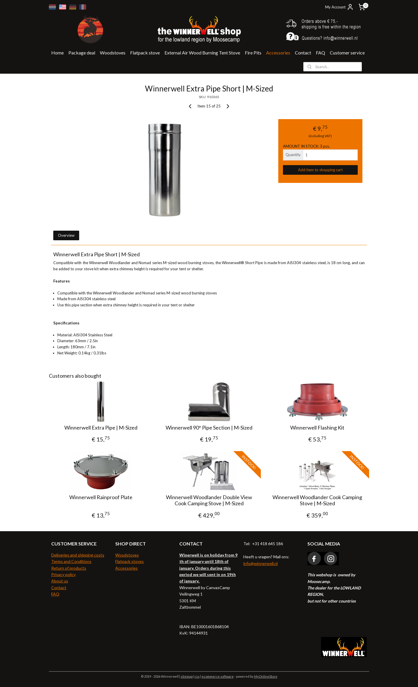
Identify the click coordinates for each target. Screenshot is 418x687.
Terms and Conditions (71, 561)
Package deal (81, 52)
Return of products (68, 568)
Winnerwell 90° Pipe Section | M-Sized (209, 428)
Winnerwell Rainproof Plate (100, 497)
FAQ (320, 52)
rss (197, 676)
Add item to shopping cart (320, 169)
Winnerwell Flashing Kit (317, 428)
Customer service (347, 52)
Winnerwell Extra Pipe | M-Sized (100, 428)
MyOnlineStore (265, 676)
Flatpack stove (145, 52)
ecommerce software (218, 676)
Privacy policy (63, 574)
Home (57, 52)
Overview (66, 235)
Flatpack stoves (129, 561)
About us (59, 580)
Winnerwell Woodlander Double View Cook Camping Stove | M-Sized (209, 500)
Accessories (278, 52)
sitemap (187, 676)
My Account (339, 6)
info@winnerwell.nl (260, 563)
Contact (303, 52)
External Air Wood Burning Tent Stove (202, 52)
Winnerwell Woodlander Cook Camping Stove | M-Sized (317, 500)
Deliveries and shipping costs (77, 554)
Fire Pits (253, 52)
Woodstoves (112, 52)
